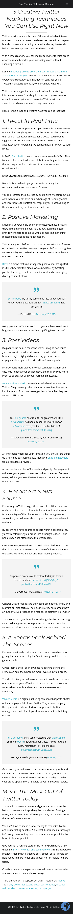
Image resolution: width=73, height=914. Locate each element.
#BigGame (20, 417)
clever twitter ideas (44, 884)
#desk (20, 741)
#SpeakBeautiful (51, 302)
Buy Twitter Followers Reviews (36, 4)
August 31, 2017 (52, 591)
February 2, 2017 (36, 441)
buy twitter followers (20, 884)
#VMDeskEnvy (15, 737)
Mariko (61, 880)
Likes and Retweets (58, 457)
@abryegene (58, 737)
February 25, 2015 (45, 314)
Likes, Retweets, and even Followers (32, 849)
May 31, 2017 (54, 757)
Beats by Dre (18, 156)
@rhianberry (14, 298)
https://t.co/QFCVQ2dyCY (45, 580)
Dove (5, 264)
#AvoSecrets (17, 421)
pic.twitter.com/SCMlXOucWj (36, 430)
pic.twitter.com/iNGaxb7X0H (36, 749)
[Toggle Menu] (66, 4)
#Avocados (19, 426)
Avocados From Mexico (14, 383)
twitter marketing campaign (34, 888)
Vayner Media (9, 698)
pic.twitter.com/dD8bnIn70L (36, 584)
